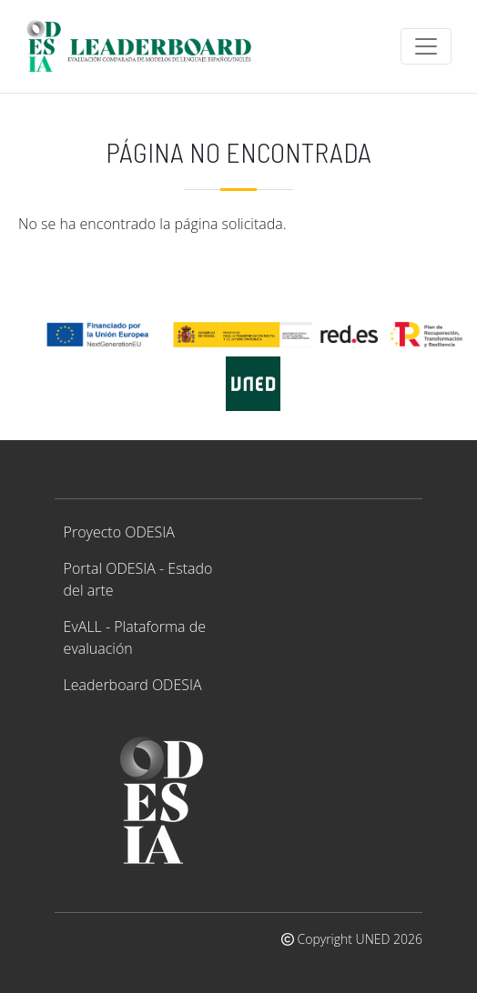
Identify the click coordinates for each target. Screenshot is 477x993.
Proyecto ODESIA (119, 532)
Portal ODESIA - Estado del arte (138, 579)
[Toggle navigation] (426, 46)
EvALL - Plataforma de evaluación (135, 637)
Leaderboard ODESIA (133, 685)
